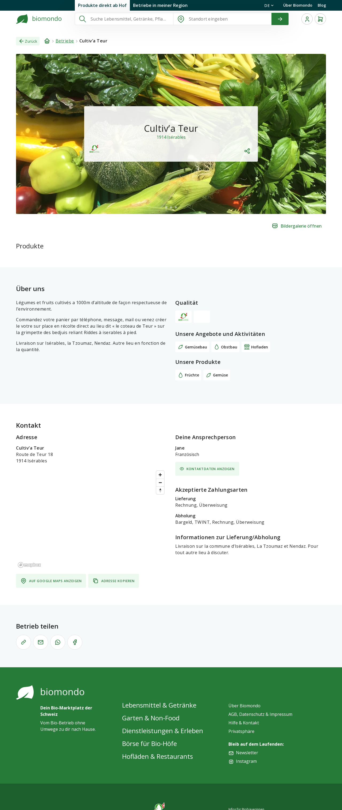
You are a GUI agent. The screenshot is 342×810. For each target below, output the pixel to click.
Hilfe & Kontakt (243, 723)
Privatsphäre (241, 731)
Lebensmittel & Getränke (159, 705)
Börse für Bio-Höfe (149, 743)
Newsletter (247, 753)
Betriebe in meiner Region (160, 5)
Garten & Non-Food (151, 717)
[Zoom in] (160, 475)
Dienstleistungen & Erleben (162, 730)
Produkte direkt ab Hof (102, 5)
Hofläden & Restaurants (157, 756)
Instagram (246, 761)
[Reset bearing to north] (160, 490)
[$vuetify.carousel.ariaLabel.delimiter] (166, 207)
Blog (322, 5)
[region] (91, 519)
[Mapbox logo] (29, 565)
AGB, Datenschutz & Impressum (260, 714)
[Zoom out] (160, 482)
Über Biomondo (297, 5)
